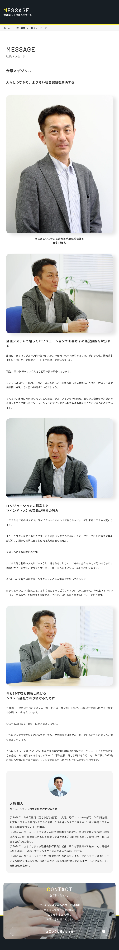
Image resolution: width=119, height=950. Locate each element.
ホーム (6, 28)
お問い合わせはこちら (59, 931)
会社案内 (20, 28)
